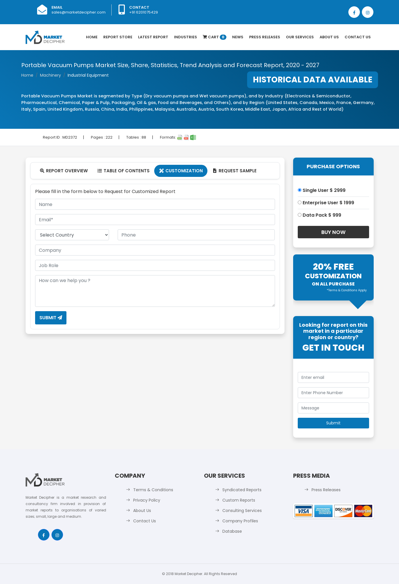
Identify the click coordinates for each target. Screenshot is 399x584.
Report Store (117, 37)
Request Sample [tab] (234, 171)
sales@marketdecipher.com (78, 12)
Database (232, 531)
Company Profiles (240, 521)
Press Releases (264, 37)
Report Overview (64, 171)
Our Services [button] (300, 37)
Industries (185, 37)
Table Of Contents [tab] (123, 171)
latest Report (153, 37)
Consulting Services (242, 510)
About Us (329, 37)
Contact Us (358, 37)
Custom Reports (238, 500)
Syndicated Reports (241, 490)
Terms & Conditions (153, 490)
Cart (214, 37)
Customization (181, 171)
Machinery (50, 75)
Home (92, 37)
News (237, 37)
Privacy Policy (146, 500)
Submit (50, 317)
